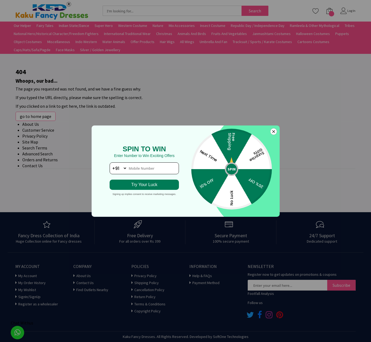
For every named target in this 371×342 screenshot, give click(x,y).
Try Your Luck (144, 184)
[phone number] (144, 168)
